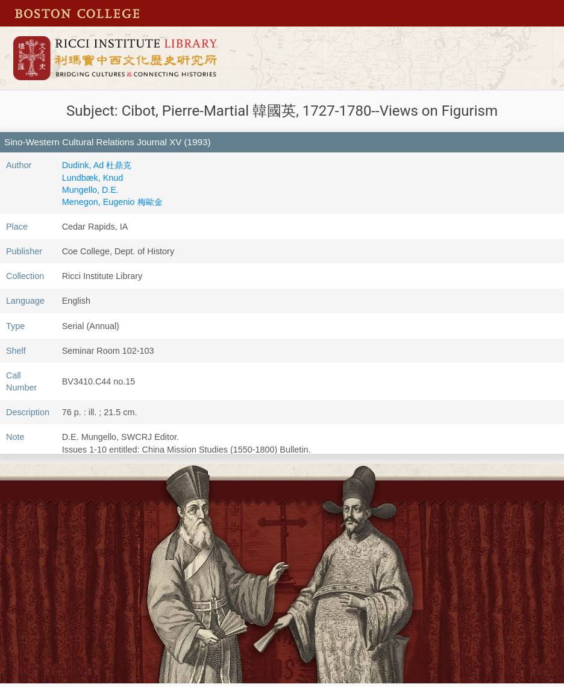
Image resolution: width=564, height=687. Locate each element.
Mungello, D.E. (90, 190)
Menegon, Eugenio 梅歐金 (112, 202)
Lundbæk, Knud (93, 178)
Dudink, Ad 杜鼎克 (97, 165)
